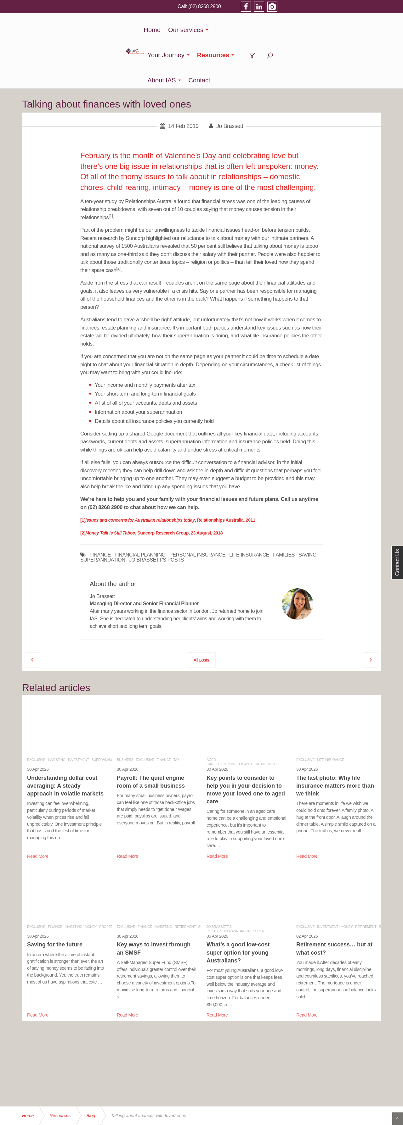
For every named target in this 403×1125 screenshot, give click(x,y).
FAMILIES (284, 504)
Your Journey (207, 29)
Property (108, 876)
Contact (335, 29)
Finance (164, 709)
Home (124, 29)
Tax (176, 709)
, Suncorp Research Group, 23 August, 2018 (179, 482)
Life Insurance (330, 709)
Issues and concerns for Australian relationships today (140, 469)
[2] (82, 482)
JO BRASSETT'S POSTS (156, 509)
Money (91, 876)
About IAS (297, 29)
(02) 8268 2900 (306, 6)
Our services (158, 29)
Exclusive (36, 709)
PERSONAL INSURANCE (197, 504)
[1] (82, 469)
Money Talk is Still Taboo (110, 482)
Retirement (266, 714)
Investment (78, 709)
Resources (254, 29)
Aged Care (211, 711)
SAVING (307, 504)
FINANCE (100, 504)
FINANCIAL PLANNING (140, 504)
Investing (56, 709)
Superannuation (106, 709)
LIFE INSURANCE (249, 504)
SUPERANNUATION (102, 509)
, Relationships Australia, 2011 (225, 469)
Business (125, 709)
